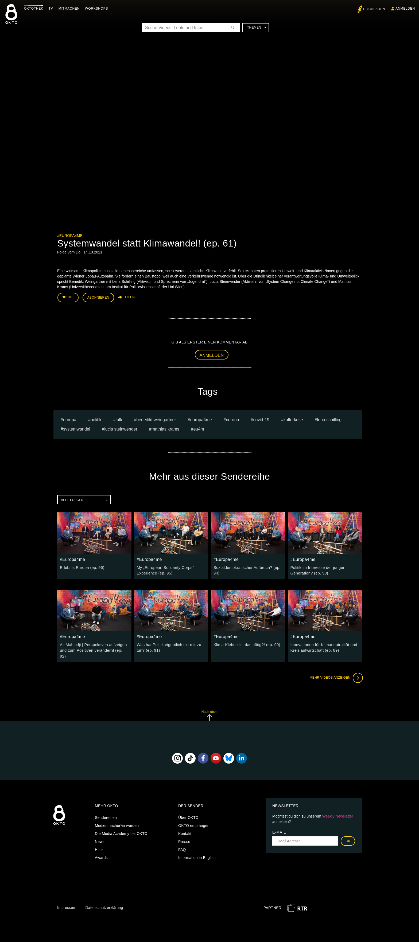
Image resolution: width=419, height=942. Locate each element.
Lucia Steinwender (120, 428)
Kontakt (184, 826)
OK (348, 833)
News (99, 834)
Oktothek (35, 8)
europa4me (201, 419)
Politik (96, 419)
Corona (232, 419)
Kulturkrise (293, 419)
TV (52, 8)
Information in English (197, 850)
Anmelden (212, 354)
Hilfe (99, 842)
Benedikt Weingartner (156, 419)
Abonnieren (98, 297)
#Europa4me (70, 235)
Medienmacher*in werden (117, 818)
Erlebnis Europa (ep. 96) (81, 566)
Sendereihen (106, 810)
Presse (184, 834)
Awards (101, 850)
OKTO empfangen (194, 818)
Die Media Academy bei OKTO (121, 826)
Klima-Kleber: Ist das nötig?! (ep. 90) (245, 643)
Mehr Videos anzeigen (335, 670)
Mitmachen (70, 8)
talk (118, 419)
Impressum (66, 900)
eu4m (198, 428)
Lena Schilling (329, 419)
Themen (256, 27)
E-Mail (279, 824)
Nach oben (209, 707)
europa (69, 419)
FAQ (182, 842)
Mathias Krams (165, 428)
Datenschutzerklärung (104, 900)
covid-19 (261, 419)
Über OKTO (188, 810)
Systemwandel (76, 428)
